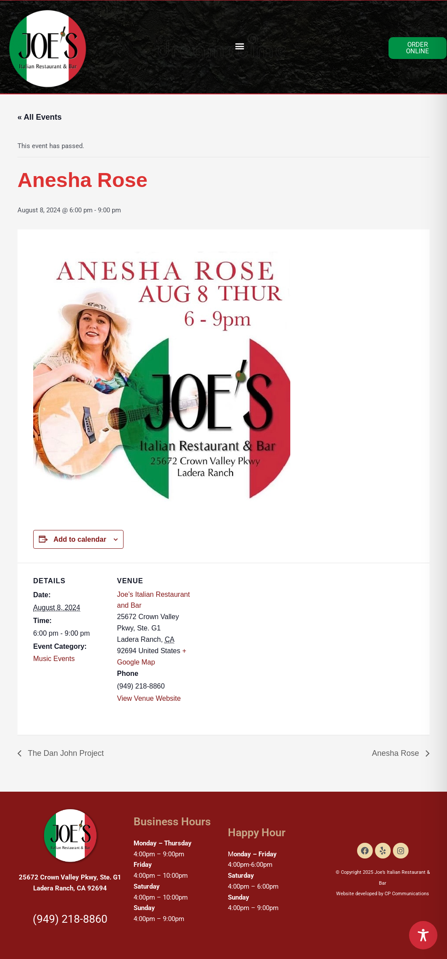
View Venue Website (149, 698)
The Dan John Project (65, 753)
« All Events (39, 117)
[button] (239, 46)
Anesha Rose (396, 753)
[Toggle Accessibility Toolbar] (423, 935)
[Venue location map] (247, 623)
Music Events (54, 658)
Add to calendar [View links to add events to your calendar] (79, 539)
